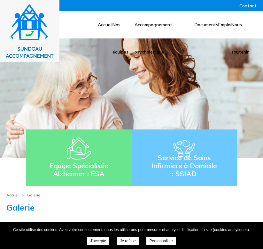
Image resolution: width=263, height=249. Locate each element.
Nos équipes (120, 30)
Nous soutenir (240, 30)
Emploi (224, 25)
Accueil (105, 25)
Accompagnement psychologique (153, 30)
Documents (206, 25)
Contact (248, 6)
